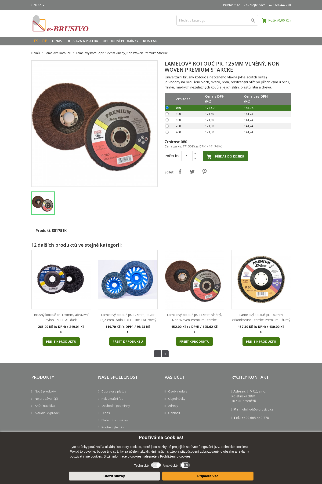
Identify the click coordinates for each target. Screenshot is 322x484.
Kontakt (151, 41)
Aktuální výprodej (47, 413)
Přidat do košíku (225, 157)
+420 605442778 (279, 5)
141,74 (248, 108)
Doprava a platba (82, 41)
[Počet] (187, 156)
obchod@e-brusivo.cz (257, 409)
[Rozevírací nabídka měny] (38, 5)
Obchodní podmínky (120, 41)
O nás (57, 41)
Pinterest (204, 171)
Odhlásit (173, 413)
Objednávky (176, 398)
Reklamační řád (112, 398)
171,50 (209, 108)
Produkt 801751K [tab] (51, 230)
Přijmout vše (207, 476)
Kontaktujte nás (112, 427)
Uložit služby (114, 476)
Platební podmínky (114, 420)
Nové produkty (45, 391)
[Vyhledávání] (217, 20)
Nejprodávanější (46, 398)
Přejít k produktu (61, 341)
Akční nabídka (44, 405)
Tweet (192, 171)
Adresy (172, 405)
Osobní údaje (177, 391)
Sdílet (180, 171)
